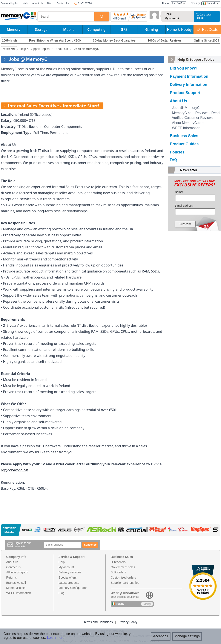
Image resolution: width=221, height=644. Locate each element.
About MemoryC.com (188, 123)
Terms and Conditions (98, 622)
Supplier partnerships (125, 582)
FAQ (173, 160)
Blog (49, 3)
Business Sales (184, 136)
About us (12, 562)
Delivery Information (188, 84)
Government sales (123, 567)
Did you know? (183, 68)
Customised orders (123, 577)
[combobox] (66, 16)
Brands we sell (16, 582)
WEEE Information (186, 128)
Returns (11, 577)
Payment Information (189, 76)
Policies (177, 152)
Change (147, 603)
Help (25, 3)
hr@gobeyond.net (14, 470)
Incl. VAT (178, 3)
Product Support (185, 93)
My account (172, 18)
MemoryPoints (15, 588)
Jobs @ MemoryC (186, 108)
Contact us (13, 567)
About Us (37, 3)
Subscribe (185, 224)
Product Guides (184, 144)
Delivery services (69, 572)
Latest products (68, 582)
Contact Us (63, 3)
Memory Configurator (72, 588)
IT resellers (118, 562)
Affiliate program (17, 572)
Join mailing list (9, 3)
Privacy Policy (128, 622)
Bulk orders (118, 572)
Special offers (67, 577)
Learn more (55, 637)
